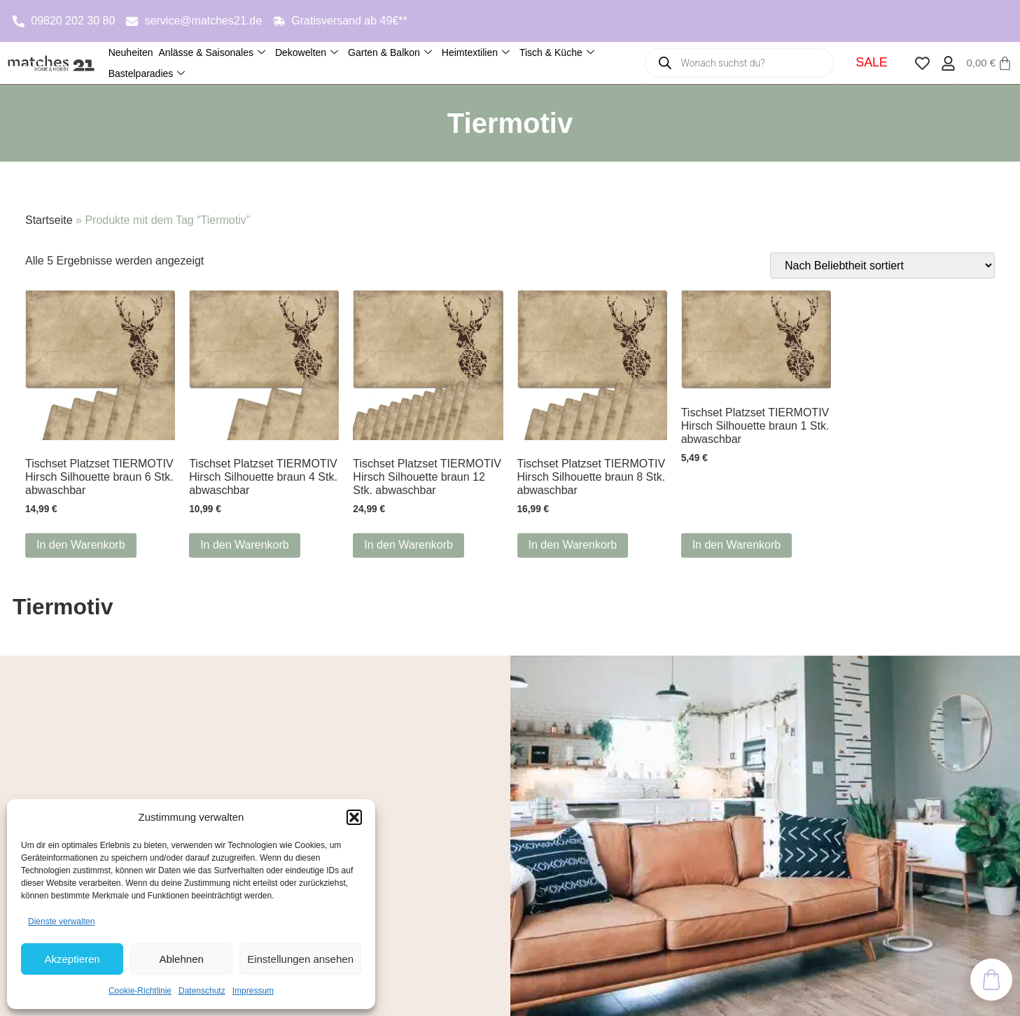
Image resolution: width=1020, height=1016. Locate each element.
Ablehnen (181, 959)
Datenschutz (202, 991)
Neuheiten (131, 52)
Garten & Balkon (390, 53)
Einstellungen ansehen (300, 959)
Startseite (49, 220)
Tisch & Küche (556, 53)
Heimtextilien (476, 53)
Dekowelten (306, 53)
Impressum (253, 991)
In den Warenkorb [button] (80, 545)
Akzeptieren (71, 959)
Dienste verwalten (61, 921)
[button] (354, 817)
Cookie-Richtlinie (140, 991)
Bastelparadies (147, 74)
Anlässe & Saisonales (212, 53)
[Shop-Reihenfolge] (882, 265)
